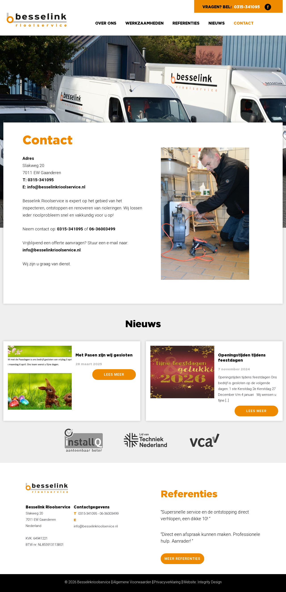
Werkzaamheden (144, 23)
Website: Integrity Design (202, 582)
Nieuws (216, 23)
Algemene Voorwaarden (132, 582)
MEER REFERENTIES (182, 559)
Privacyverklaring (167, 582)
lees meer (114, 375)
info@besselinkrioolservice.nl (56, 187)
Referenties (186, 23)
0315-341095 (247, 7)
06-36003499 (109, 514)
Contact (244, 23)
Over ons (105, 23)
